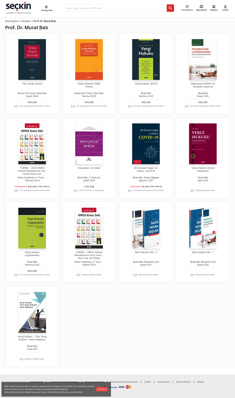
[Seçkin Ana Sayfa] (18, 7)
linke (27, 392)
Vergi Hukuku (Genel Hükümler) (202, 169)
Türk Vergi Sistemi (32, 83)
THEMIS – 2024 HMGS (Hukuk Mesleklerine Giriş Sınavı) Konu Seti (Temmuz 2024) (32, 172)
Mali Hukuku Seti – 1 (146, 252)
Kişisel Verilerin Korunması (124, 382)
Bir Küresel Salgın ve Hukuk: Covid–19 (146, 169)
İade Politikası (183, 382)
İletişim (201, 382)
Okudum (102, 389)
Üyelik (147, 382)
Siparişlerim (163, 382)
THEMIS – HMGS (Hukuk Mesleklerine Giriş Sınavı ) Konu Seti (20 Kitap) (89, 255)
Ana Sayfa (11, 21)
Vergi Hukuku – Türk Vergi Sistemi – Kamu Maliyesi (32, 338)
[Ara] (170, 8)
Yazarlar (25, 21)
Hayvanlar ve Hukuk (89, 168)
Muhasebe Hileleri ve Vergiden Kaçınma (203, 85)
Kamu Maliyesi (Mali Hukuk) (89, 85)
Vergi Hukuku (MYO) (146, 83)
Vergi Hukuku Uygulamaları (32, 254)
